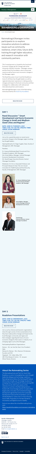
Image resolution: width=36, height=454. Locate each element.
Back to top (5, 437)
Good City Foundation (22, 91)
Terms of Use (15, 451)
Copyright (21, 451)
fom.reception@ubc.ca (11, 428)
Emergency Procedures (6, 451)
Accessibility (27, 451)
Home (3, 32)
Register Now (17, 101)
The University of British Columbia (13, 3)
